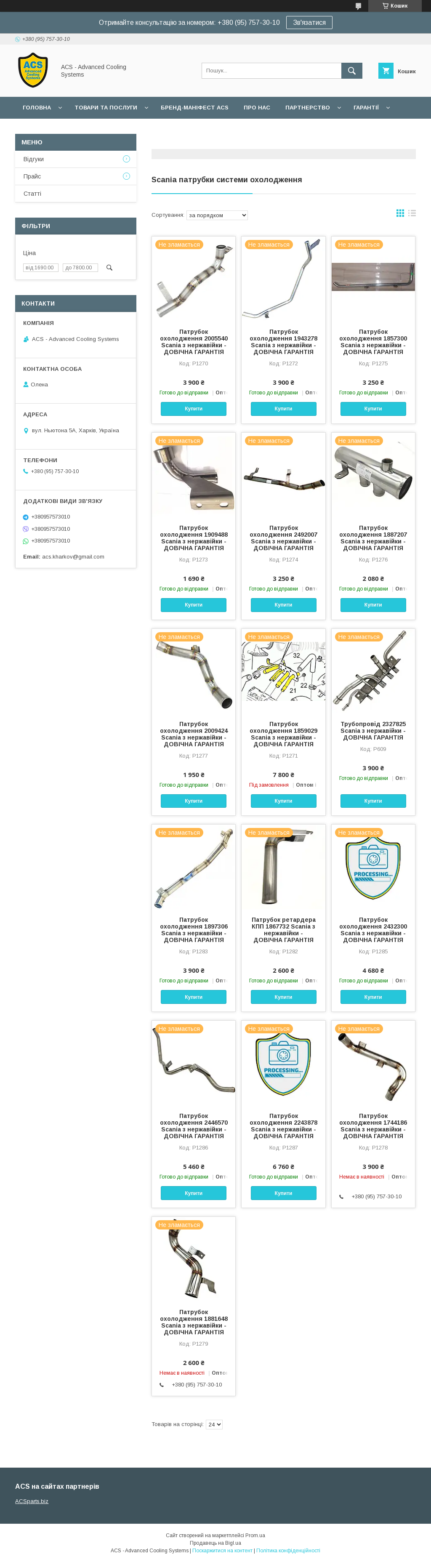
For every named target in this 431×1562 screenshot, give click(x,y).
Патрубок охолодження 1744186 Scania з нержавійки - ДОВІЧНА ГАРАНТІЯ (373, 1125)
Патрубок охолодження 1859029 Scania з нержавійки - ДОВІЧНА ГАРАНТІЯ (283, 734)
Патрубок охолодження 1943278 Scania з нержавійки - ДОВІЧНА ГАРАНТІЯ (283, 341)
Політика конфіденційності (288, 1551)
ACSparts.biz (31, 1501)
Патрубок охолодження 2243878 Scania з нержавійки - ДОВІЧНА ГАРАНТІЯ (283, 1125)
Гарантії (366, 107)
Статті (32, 193)
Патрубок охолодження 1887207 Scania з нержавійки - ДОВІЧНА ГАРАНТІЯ (373, 537)
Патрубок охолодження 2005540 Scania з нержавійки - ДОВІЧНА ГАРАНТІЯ (194, 341)
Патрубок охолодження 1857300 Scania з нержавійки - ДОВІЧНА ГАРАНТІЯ (373, 341)
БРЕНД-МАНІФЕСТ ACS (195, 107)
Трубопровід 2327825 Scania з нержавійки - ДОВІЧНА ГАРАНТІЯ (373, 731)
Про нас (257, 107)
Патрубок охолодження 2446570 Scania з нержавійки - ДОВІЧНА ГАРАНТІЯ (194, 1125)
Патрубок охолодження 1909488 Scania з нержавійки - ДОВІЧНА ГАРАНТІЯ (194, 537)
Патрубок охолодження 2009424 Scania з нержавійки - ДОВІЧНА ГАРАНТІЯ (194, 734)
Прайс (32, 176)
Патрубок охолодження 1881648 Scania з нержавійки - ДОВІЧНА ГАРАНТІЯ (194, 1322)
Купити (193, 409)
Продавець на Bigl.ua (215, 1543)
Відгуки (34, 159)
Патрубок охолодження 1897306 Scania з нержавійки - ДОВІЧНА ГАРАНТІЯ (194, 929)
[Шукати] (351, 71)
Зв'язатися (309, 22)
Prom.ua (255, 1535)
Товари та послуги (105, 107)
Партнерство (307, 107)
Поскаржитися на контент (222, 1551)
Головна (37, 107)
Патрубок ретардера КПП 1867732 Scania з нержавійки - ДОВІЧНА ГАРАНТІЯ (284, 929)
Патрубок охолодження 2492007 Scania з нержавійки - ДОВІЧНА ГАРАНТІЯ (283, 537)
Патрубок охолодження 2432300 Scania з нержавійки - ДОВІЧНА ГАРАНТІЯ (373, 929)
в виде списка (412, 215)
